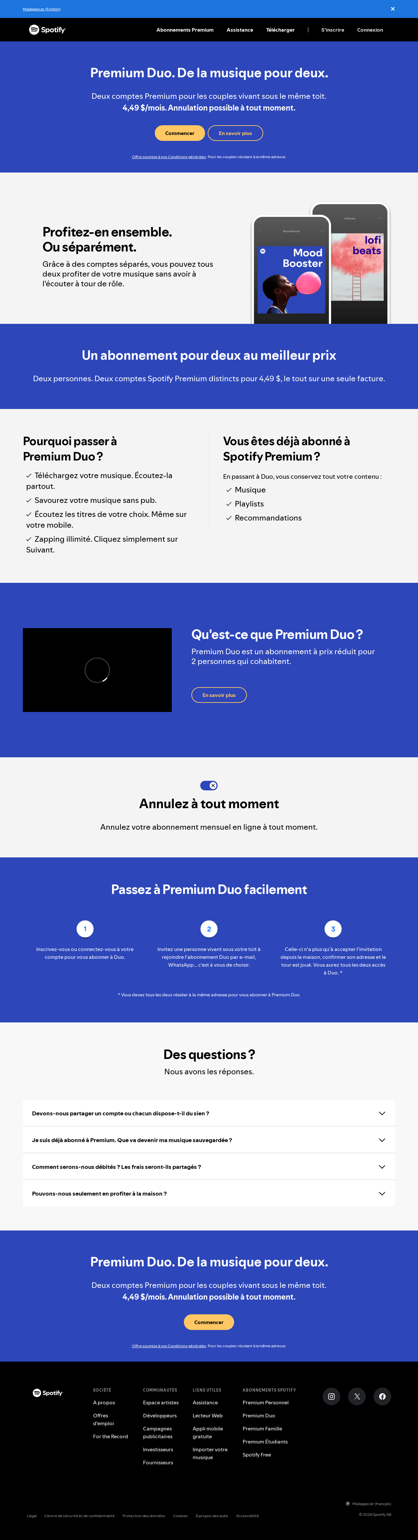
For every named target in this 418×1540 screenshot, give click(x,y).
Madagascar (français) (368, 1503)
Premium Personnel (266, 1402)
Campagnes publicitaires (157, 1432)
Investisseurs (158, 1449)
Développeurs (160, 1415)
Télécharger (280, 29)
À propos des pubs (212, 1515)
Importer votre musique (210, 1453)
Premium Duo (259, 1415)
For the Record (110, 1436)
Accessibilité (247, 1515)
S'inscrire (332, 29)
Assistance (240, 29)
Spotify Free (257, 1454)
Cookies (180, 1515)
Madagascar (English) (42, 9)
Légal (32, 1515)
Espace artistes (161, 1402)
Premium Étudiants (265, 1441)
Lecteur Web (208, 1415)
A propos (104, 1402)
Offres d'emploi (103, 1419)
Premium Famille (262, 1428)
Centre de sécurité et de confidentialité (79, 1515)
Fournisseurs (158, 1462)
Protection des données (143, 1515)
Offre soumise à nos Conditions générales (169, 156)
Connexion (370, 29)
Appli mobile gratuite (208, 1432)
